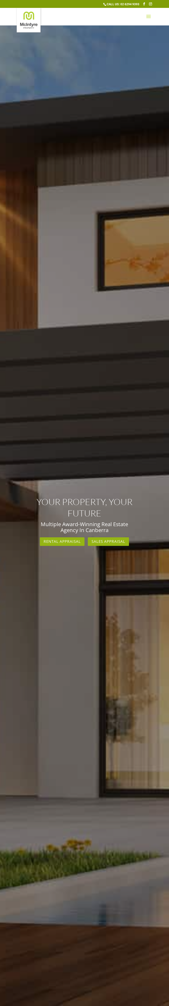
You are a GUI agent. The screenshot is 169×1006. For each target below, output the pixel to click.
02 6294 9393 (129, 4)
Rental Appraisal (62, 541)
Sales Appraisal (108, 541)
